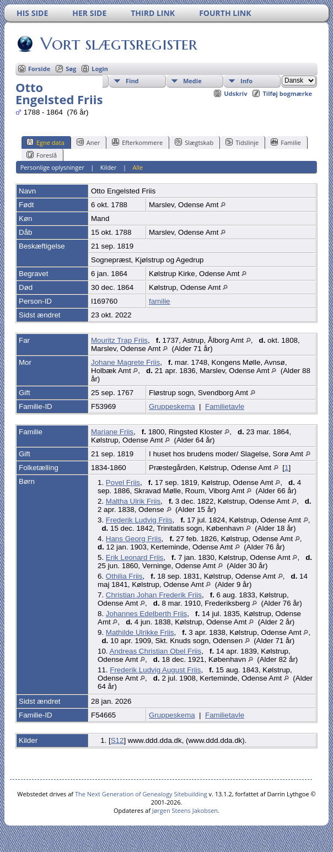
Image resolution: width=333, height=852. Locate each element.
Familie (285, 142)
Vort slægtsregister (118, 44)
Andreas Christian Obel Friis (156, 651)
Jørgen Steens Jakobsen (185, 810)
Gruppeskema (172, 406)
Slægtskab (194, 142)
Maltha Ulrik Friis (133, 501)
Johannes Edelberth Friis (146, 614)
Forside (39, 68)
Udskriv (235, 93)
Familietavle (224, 406)
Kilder (108, 167)
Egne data (45, 142)
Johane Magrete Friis (125, 362)
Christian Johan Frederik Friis (154, 595)
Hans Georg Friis (134, 539)
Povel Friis (123, 482)
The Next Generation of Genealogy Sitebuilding (141, 794)
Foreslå (41, 154)
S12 (117, 740)
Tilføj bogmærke (287, 93)
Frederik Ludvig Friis (139, 520)
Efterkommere (137, 142)
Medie (192, 81)
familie (159, 301)
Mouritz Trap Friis (119, 340)
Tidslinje (242, 142)
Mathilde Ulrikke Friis (140, 632)
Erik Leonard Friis (134, 557)
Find (132, 81)
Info (246, 81)
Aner (88, 142)
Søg (71, 68)
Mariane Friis (112, 432)
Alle (137, 167)
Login (100, 68)
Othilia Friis (124, 576)
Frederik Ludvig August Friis (155, 670)
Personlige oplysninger (52, 167)
